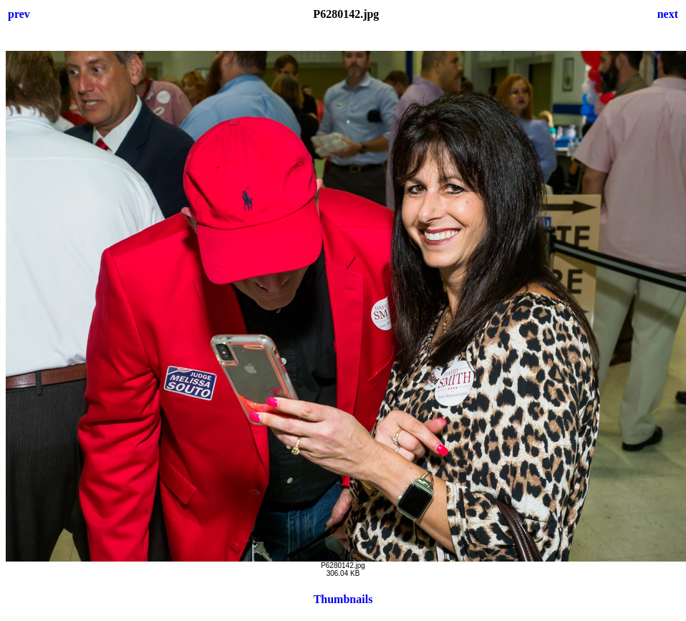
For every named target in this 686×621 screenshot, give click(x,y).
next (667, 14)
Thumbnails (343, 599)
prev (19, 14)
